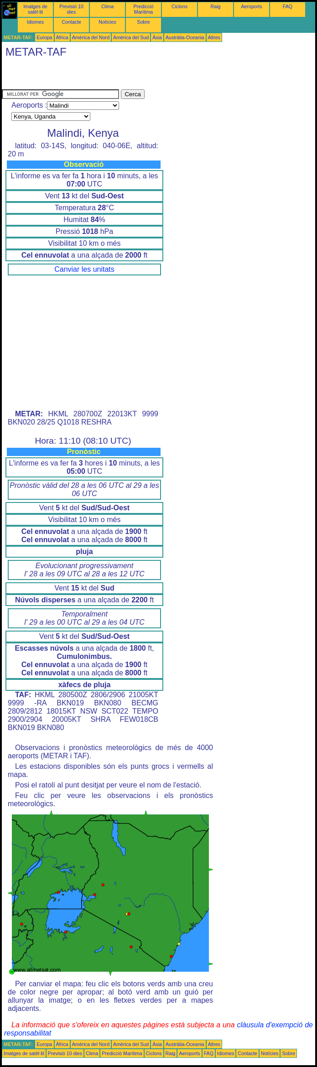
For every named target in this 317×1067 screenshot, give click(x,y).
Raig (216, 6)
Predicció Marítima (144, 9)
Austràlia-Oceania (185, 37)
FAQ (287, 6)
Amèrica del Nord (90, 37)
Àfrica (62, 37)
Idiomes (35, 22)
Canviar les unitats (84, 269)
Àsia (157, 37)
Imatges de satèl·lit (35, 9)
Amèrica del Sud (131, 37)
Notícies (107, 22)
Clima (107, 6)
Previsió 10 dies (71, 9)
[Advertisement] (108, 75)
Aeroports (251, 6)
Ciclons (179, 6)
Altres (214, 37)
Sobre (143, 22)
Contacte (71, 22)
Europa (44, 37)
